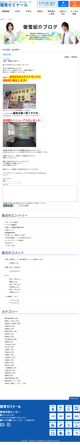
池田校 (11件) (9, 358)
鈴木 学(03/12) (15, 282)
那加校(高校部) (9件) (12, 381)
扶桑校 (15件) (9, 363)
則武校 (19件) (9, 337)
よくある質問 (74, 12)
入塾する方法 (63, 12)
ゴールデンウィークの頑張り (14, 243)
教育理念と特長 (51, 12)
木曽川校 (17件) (10, 374)
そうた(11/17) (14, 306)
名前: (4, 180)
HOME (2, 19)
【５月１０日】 (10, 249)
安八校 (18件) (9, 350)
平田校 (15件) (9, 355)
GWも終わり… (10, 246)
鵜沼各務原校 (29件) (11, 321)
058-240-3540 (7, 418)
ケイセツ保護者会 (11, 228)
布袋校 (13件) (9, 366)
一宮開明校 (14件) (11, 371)
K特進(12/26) (14, 266)
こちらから (33, 169)
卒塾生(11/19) (14, 290)
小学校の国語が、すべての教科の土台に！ (18, 241)
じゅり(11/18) (14, 303)
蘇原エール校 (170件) (12, 324)
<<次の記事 (5, 49)
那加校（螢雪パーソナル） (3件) (15, 386)
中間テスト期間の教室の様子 (14, 230)
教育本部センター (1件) (12, 384)
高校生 (40, 11)
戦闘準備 (7, 54)
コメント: (6, 185)
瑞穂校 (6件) (9, 345)
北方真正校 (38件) (11, 342)
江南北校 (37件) (10, 360)
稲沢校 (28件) (9, 368)
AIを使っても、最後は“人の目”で (16, 238)
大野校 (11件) (9, 353)
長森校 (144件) (10, 329)
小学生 (17, 11)
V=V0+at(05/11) (15, 274)
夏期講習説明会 (10, 236)
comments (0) (32, 173)
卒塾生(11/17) (14, 295)
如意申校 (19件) (10, 376)
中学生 (28, 11)
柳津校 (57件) (9, 340)
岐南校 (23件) (9, 332)
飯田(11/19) (14, 285)
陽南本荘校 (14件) (11, 334)
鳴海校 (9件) (9, 379)
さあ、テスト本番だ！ (12, 225)
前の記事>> (16, 49)
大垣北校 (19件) (10, 348)
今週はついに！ (10, 233)
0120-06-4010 (47, 4)
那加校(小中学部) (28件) (13, 327)
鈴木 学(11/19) (15, 287)
